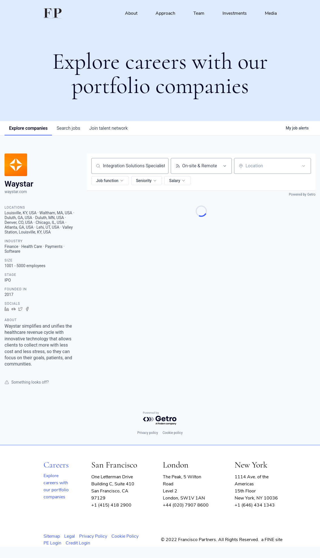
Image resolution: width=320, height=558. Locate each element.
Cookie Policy (125, 536)
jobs (68, 128)
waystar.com (16, 191)
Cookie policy (173, 433)
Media (271, 13)
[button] (110, 180)
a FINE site (271, 540)
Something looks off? (27, 382)
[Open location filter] (303, 166)
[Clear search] (161, 166)
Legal (69, 536)
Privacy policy (147, 433)
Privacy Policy (93, 536)
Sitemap (52, 536)
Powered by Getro (302, 194)
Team (198, 13)
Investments (234, 13)
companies (28, 128)
